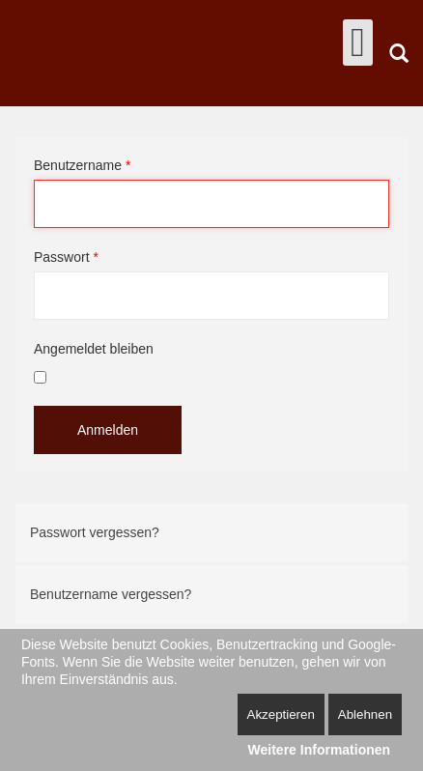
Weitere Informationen (319, 749)
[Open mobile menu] (358, 42)
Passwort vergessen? (94, 532)
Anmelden (107, 430)
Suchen (399, 53)
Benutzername (82, 165)
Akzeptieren (281, 714)
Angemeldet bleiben (94, 349)
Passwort (66, 257)
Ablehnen (365, 714)
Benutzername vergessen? (110, 594)
